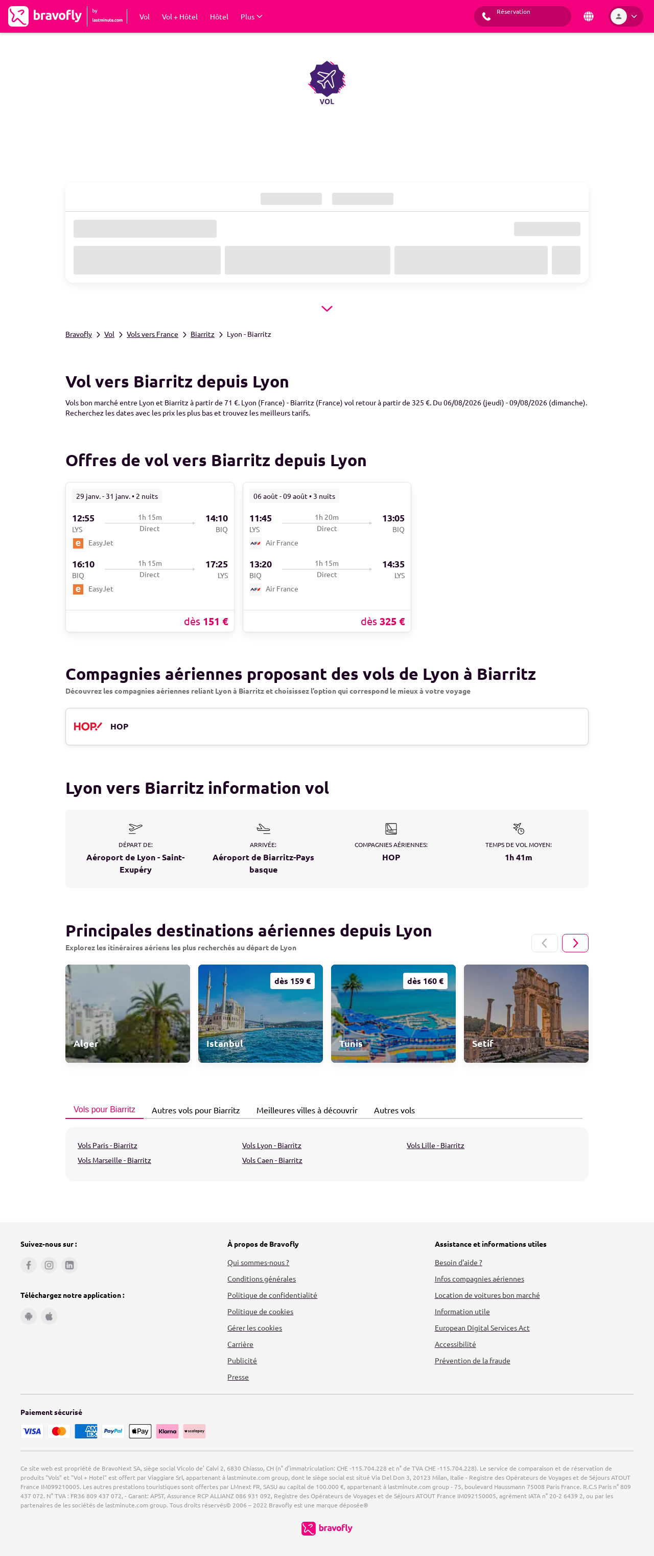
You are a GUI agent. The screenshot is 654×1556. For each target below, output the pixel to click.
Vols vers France (152, 333)
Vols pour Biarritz (101, 1109)
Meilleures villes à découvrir (304, 1110)
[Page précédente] (544, 943)
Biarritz (203, 333)
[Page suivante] (575, 943)
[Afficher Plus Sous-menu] (252, 16)
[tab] (104, 1110)
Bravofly (78, 333)
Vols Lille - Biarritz (435, 1145)
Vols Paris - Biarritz (107, 1145)
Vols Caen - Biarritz (272, 1159)
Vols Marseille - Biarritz (114, 1159)
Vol (109, 333)
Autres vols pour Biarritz (193, 1110)
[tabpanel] (327, 1154)
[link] (150, 556)
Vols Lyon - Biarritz (271, 1145)
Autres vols (391, 1110)
